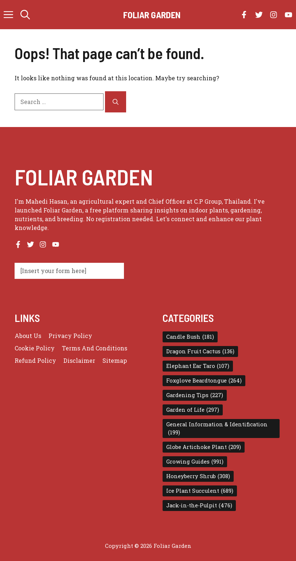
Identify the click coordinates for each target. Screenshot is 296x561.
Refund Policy (35, 360)
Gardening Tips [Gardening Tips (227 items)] (194, 395)
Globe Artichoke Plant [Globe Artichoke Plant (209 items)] (203, 447)
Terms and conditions (94, 348)
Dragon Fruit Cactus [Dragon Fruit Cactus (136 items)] (200, 351)
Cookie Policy (35, 348)
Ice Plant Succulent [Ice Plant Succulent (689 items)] (199, 491)
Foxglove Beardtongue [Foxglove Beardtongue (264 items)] (204, 381)
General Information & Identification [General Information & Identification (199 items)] (217, 429)
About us (28, 335)
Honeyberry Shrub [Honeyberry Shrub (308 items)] (198, 476)
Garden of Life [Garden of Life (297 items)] (192, 410)
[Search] (115, 101)
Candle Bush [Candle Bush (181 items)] (190, 337)
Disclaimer (79, 360)
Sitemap (114, 360)
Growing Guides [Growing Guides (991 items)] (194, 462)
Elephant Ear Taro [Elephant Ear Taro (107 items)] (197, 366)
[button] (25, 14)
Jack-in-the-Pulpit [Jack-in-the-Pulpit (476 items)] (199, 506)
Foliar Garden (151, 14)
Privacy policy (70, 335)
